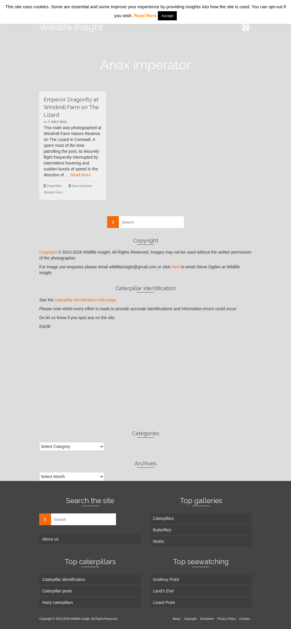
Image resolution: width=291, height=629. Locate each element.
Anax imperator (82, 186)
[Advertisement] (145, 379)
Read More (80, 175)
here (175, 267)
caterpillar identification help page (85, 300)
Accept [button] (167, 16)
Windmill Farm (53, 192)
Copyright (48, 252)
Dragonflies (54, 186)
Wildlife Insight (71, 26)
